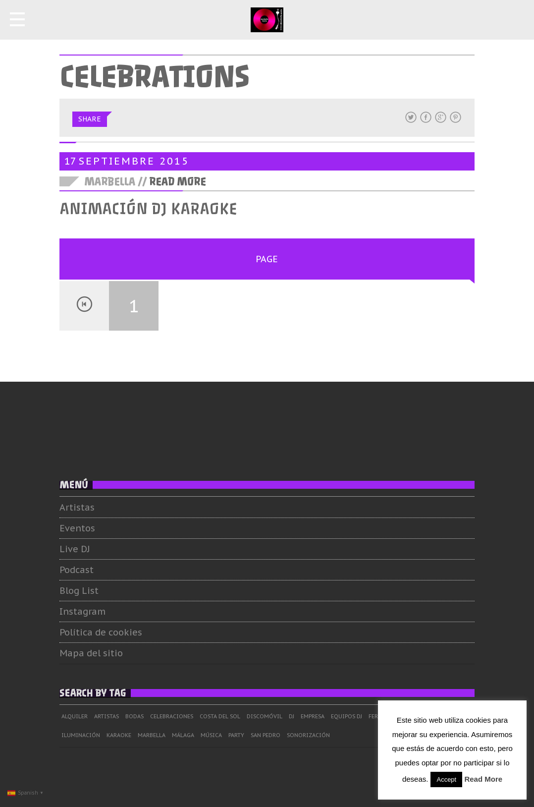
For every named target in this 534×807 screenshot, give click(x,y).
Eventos (77, 528)
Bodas (134, 716)
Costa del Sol (220, 716)
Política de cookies (100, 632)
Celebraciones (171, 716)
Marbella (151, 735)
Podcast (76, 570)
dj (291, 716)
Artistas (77, 507)
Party (236, 735)
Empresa (312, 716)
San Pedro (265, 735)
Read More (177, 182)
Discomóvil (264, 716)
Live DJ (74, 549)
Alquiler (74, 716)
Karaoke (119, 735)
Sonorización (308, 735)
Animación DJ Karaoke (148, 209)
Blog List (79, 590)
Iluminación (80, 735)
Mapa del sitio (91, 653)
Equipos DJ (346, 716)
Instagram (82, 611)
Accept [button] (446, 779)
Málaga (183, 735)
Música (211, 735)
